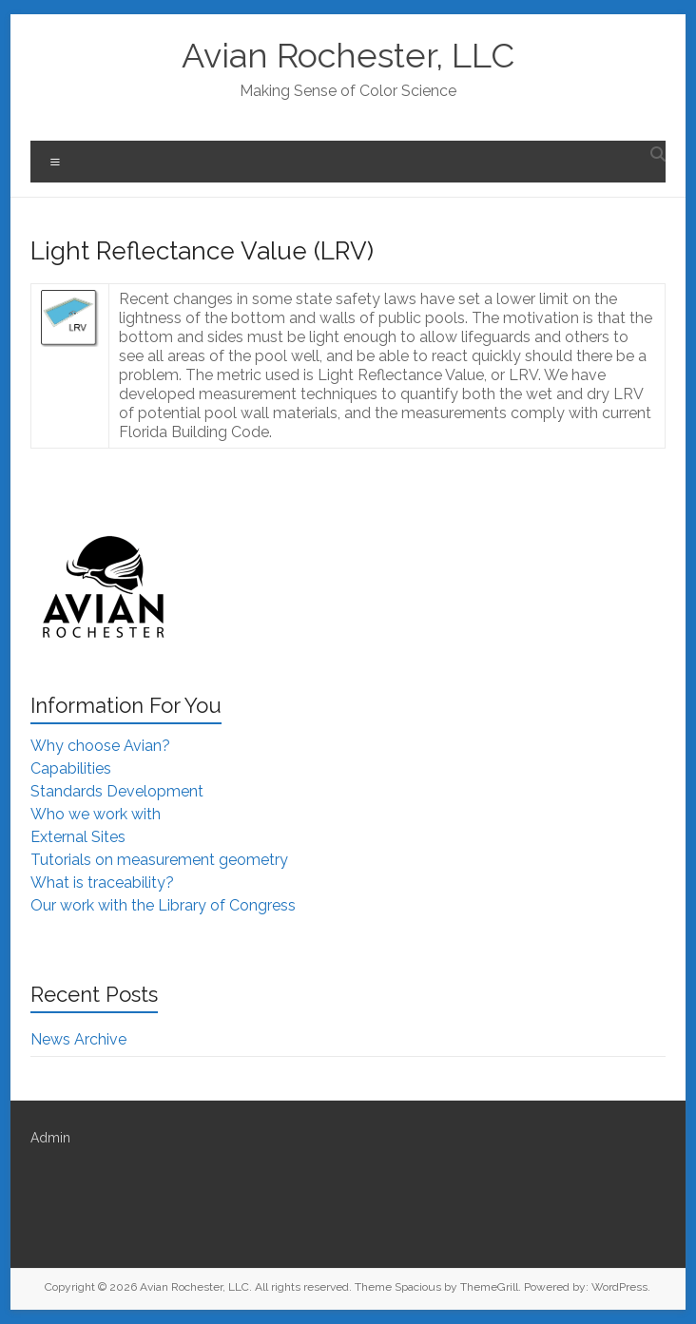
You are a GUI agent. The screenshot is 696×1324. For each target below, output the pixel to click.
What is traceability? (102, 882)
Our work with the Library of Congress (163, 905)
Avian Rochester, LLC (348, 55)
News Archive (78, 1039)
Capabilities (70, 768)
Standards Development (116, 791)
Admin (50, 1137)
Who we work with (95, 814)
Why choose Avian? (100, 746)
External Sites (78, 837)
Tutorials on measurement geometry (159, 860)
